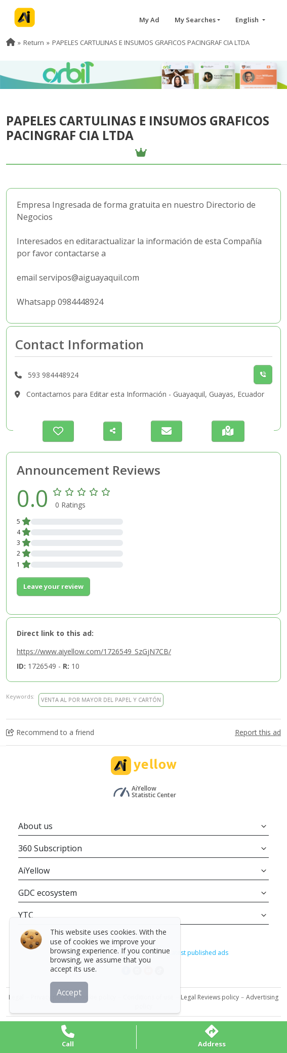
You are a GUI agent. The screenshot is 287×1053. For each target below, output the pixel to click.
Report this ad (258, 732)
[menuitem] (10, 42)
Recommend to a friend (50, 732)
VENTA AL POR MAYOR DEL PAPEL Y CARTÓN (101, 699)
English (247, 19)
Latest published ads (198, 952)
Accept (69, 991)
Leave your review (53, 586)
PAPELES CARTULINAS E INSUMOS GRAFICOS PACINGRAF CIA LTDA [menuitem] (151, 42)
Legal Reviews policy (210, 997)
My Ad (149, 19)
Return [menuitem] (33, 42)
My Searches (195, 19)
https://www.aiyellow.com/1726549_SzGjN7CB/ (94, 651)
